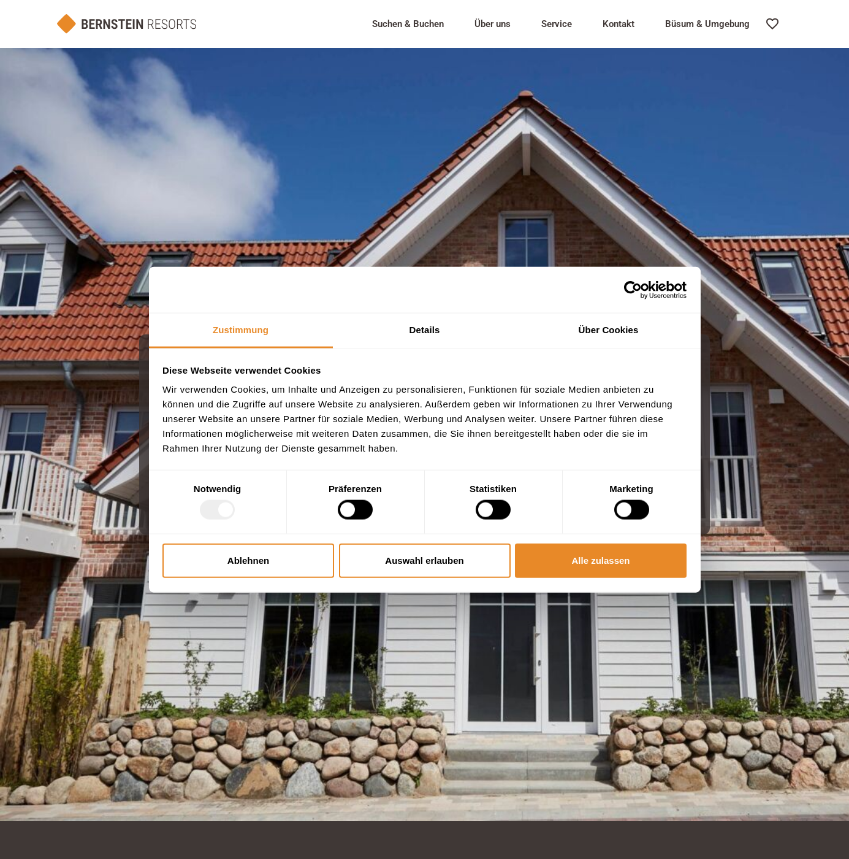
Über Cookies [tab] (609, 330)
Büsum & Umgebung (707, 23)
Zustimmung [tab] (240, 330)
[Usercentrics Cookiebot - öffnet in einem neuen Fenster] (633, 289)
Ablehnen (248, 560)
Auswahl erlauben (424, 560)
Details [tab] (424, 330)
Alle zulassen (600, 560)
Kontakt (618, 23)
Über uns (492, 23)
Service (556, 23)
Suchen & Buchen (408, 23)
